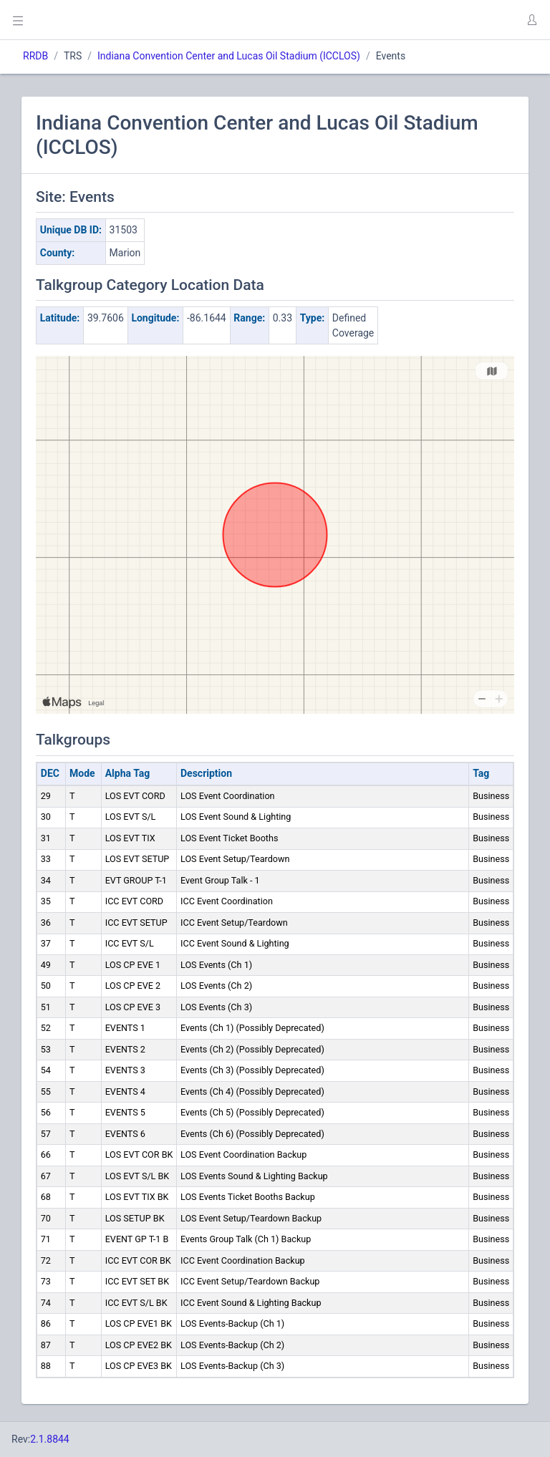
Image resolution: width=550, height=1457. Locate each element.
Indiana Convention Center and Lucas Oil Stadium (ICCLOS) (228, 56)
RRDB (35, 56)
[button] (531, 20)
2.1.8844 (49, 1439)
